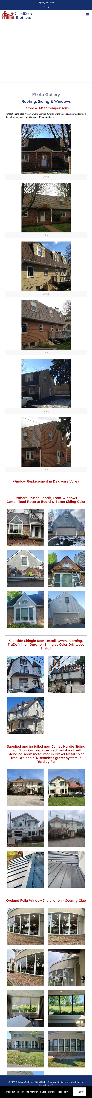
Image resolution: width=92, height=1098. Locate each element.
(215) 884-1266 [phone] (47, 2)
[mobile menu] (87, 14)
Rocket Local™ (46, 1085)
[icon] (48, 6)
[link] (46, 152)
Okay (80, 1092)
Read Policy (63, 1092)
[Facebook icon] (44, 6)
